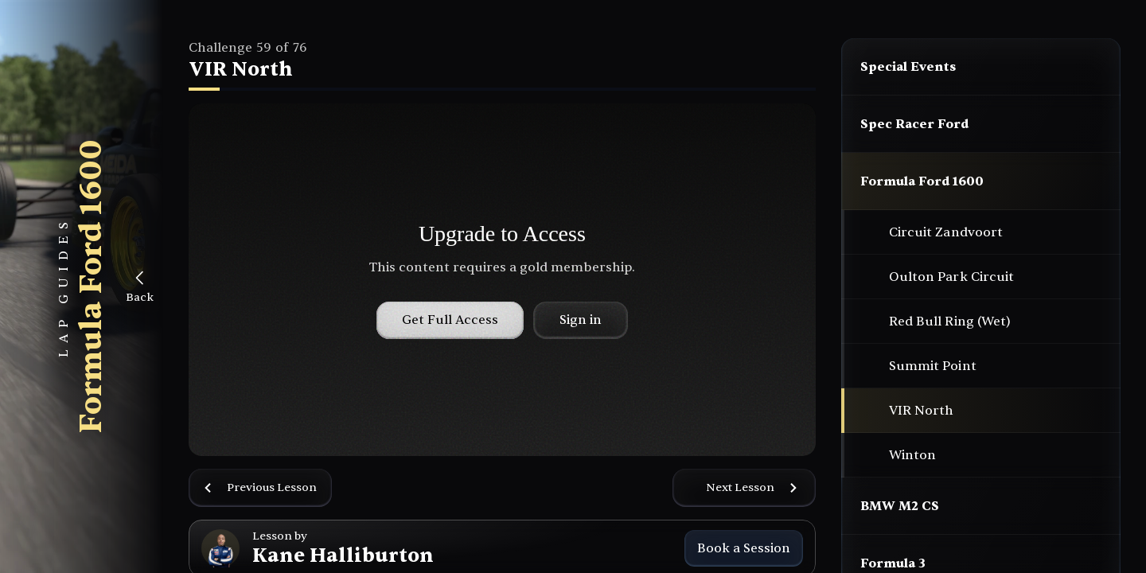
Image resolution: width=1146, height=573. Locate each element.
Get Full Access (450, 320)
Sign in (580, 320)
